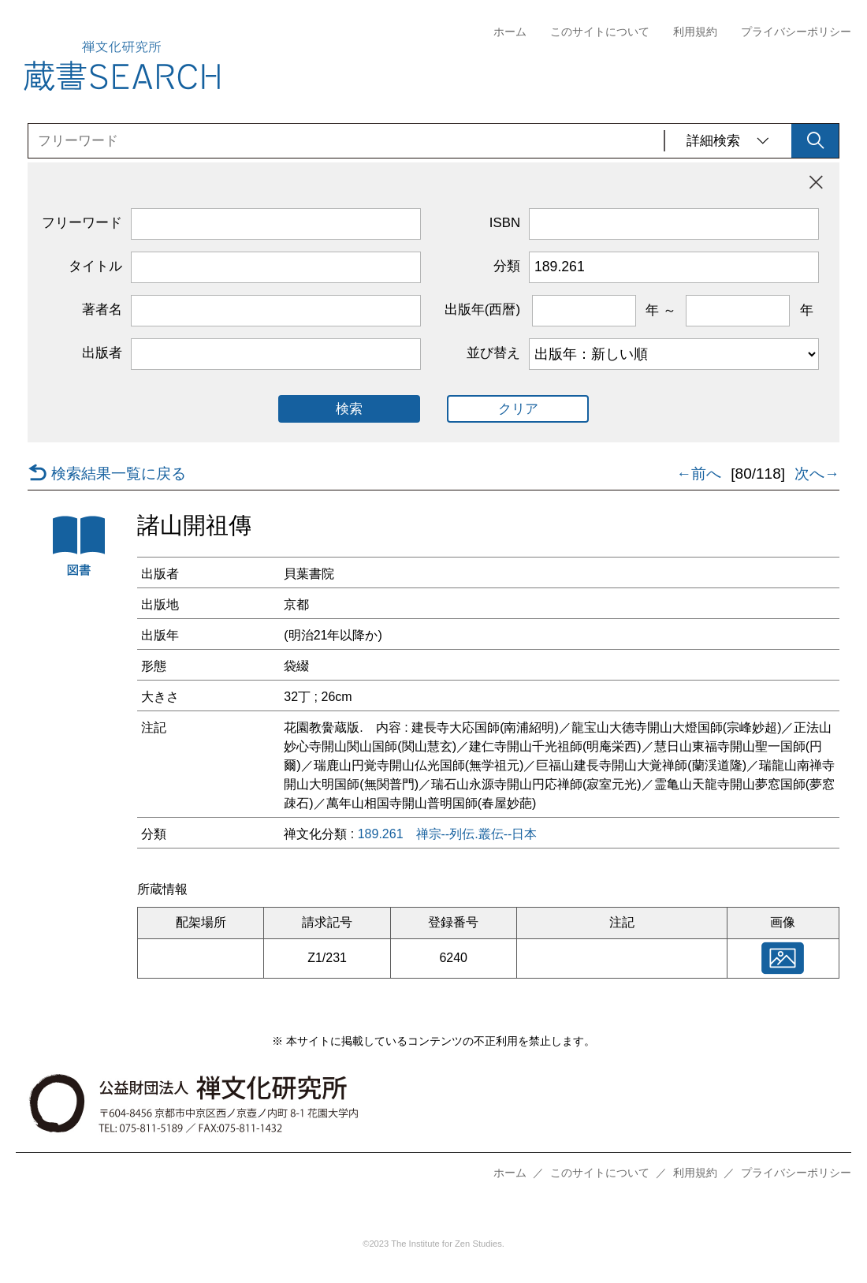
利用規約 (695, 32)
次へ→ (816, 474)
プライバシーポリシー (796, 32)
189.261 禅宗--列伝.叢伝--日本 (448, 834)
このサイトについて (599, 32)
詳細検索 (728, 140)
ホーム (510, 32)
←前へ (698, 474)
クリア (518, 408)
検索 (349, 408)
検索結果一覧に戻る (107, 474)
